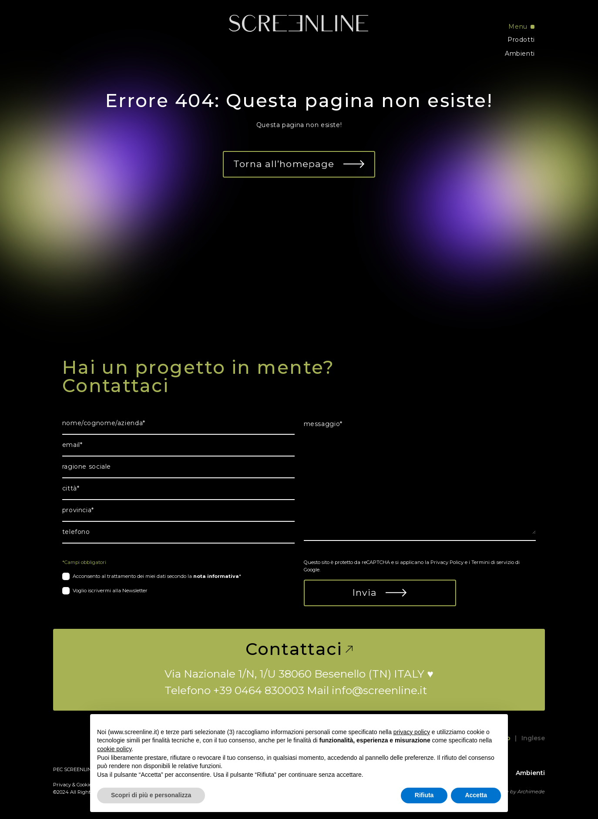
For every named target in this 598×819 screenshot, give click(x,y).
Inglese (533, 738)
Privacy (62, 785)
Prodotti (521, 40)
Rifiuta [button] (424, 795)
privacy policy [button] (411, 731)
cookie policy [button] (114, 748)
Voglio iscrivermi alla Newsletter (110, 590)
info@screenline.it (379, 690)
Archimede (531, 792)
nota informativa (216, 576)
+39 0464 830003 (258, 690)
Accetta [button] (476, 795)
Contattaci (299, 649)
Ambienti (520, 53)
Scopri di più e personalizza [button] (151, 795)
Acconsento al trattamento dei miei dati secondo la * (157, 576)
